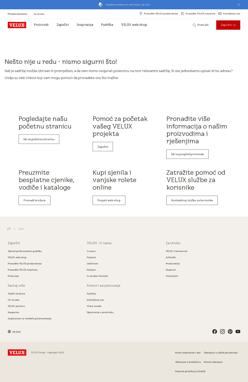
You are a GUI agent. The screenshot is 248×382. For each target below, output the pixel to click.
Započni (102, 146)
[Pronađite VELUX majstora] (198, 13)
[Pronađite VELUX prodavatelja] (158, 13)
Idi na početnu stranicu (38, 139)
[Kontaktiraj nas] (229, 13)
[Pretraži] (200, 25)
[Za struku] (39, 14)
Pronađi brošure (34, 200)
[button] (238, 4)
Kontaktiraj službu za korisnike (192, 200)
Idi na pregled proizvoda (187, 154)
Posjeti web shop (109, 200)
